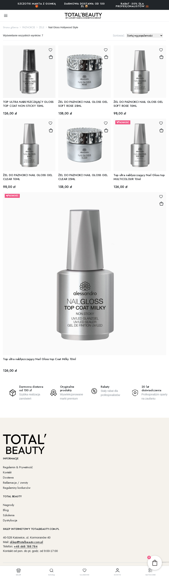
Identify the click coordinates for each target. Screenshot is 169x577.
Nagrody (8, 505)
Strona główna (10, 27)
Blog (5, 510)
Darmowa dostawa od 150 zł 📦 (84, 5)
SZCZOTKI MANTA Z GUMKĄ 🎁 (37, 5)
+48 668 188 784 (26, 546)
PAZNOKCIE (28, 27)
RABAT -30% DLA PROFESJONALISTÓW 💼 (132, 5)
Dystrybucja (10, 520)
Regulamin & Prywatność (18, 467)
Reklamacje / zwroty (15, 482)
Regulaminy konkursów (16, 488)
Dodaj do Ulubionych (50, 50)
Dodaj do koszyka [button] (51, 57)
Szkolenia (8, 515)
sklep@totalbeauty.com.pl (26, 542)
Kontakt (7, 472)
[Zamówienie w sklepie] (144, 35)
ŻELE (41, 27)
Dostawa (8, 477)
